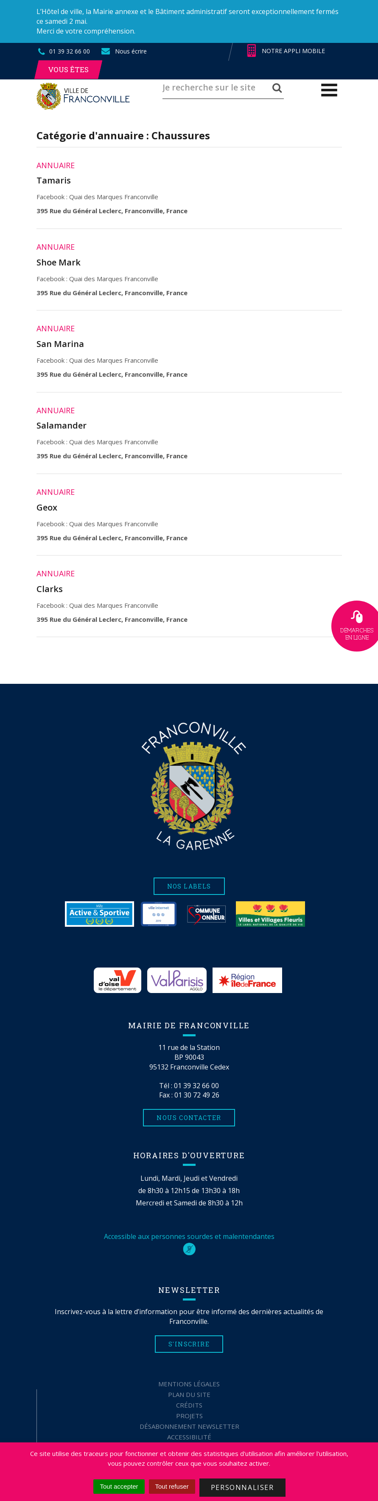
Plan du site (189, 1394)
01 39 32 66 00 (196, 1085)
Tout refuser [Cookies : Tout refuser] (172, 1486)
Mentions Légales (189, 1384)
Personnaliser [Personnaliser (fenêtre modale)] (242, 1487)
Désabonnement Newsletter (189, 1426)
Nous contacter (189, 1118)
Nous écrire (123, 51)
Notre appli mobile (286, 51)
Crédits (189, 1405)
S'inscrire (189, 1344)
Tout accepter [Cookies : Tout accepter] (119, 1486)
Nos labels (189, 886)
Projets (189, 1415)
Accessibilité (189, 1437)
